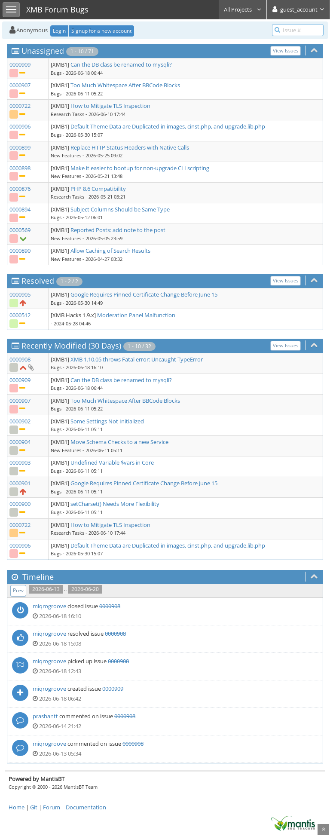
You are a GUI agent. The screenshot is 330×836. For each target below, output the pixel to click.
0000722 (20, 106)
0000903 (20, 462)
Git (33, 807)
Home (16, 807)
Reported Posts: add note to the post (117, 230)
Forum (51, 807)
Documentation (86, 807)
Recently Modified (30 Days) (71, 345)
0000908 (20, 359)
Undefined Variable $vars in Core (112, 462)
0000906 (20, 126)
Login (59, 30)
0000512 (20, 315)
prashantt (45, 716)
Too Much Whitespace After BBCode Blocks (125, 85)
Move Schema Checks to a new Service (119, 442)
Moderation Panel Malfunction (136, 315)
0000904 (20, 442)
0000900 (20, 504)
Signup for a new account (101, 30)
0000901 (20, 483)
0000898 (20, 168)
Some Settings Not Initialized (107, 421)
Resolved (37, 281)
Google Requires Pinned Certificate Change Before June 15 (143, 294)
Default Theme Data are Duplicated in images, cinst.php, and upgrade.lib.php (167, 126)
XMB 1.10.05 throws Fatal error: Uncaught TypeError (136, 359)
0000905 (20, 294)
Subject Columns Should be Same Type (120, 209)
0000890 (20, 250)
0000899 (20, 147)
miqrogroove (49, 606)
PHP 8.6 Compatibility (98, 189)
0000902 (20, 421)
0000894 (20, 209)
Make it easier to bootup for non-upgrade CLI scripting (139, 168)
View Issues (285, 50)
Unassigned (42, 51)
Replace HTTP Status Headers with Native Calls (129, 147)
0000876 (20, 189)
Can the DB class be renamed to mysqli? (121, 64)
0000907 (20, 85)
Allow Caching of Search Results (110, 250)
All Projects (243, 9)
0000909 (20, 64)
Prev (18, 590)
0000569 (20, 230)
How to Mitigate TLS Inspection (110, 106)
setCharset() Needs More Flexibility (114, 504)
